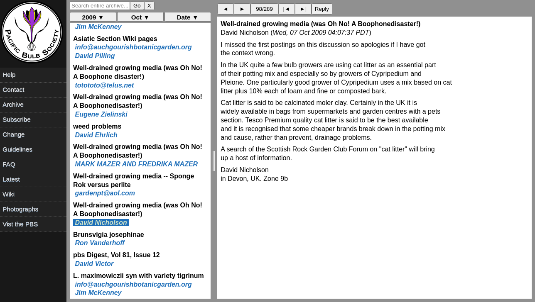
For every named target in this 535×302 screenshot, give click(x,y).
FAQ (8, 164)
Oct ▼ (140, 17)
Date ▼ (188, 17)
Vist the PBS (20, 223)
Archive (13, 104)
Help (8, 74)
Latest (11, 179)
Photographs (20, 208)
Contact (13, 89)
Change (13, 134)
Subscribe (16, 119)
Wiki (8, 193)
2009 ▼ (93, 17)
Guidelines (17, 149)
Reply (322, 9)
